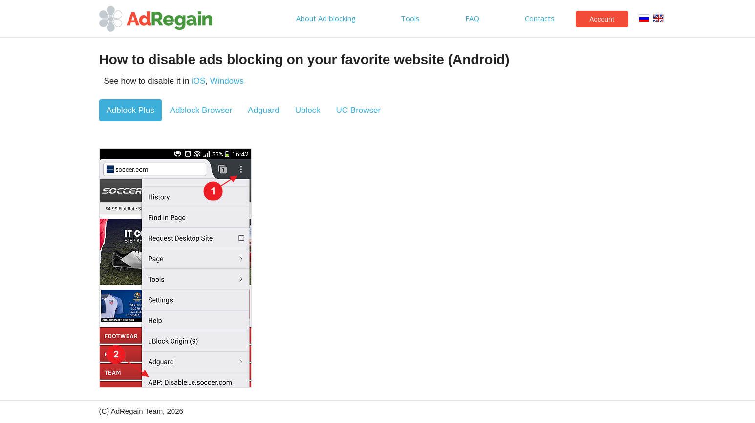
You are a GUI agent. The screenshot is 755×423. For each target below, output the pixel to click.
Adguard (263, 110)
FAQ (472, 18)
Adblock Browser (201, 110)
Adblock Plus (130, 110)
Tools (410, 18)
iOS (198, 81)
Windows (227, 81)
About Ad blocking (326, 18)
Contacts (540, 18)
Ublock (308, 110)
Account (601, 19)
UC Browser (358, 110)
